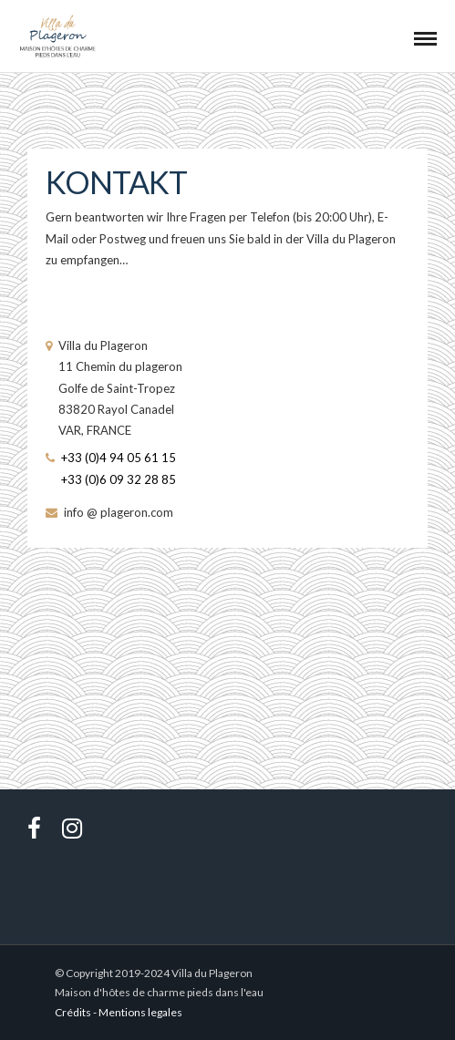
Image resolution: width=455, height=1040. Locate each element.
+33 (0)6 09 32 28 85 (118, 479)
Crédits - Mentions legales (118, 1012)
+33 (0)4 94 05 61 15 (118, 457)
